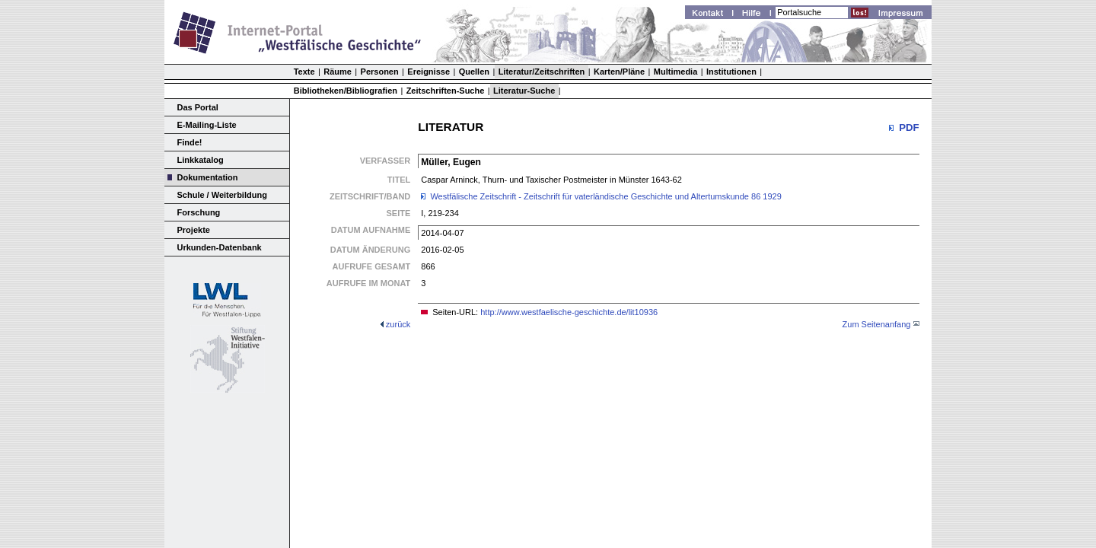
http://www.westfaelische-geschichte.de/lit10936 (569, 312)
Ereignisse (428, 71)
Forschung (199, 212)
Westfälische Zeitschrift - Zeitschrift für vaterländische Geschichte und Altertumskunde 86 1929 (605, 196)
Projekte (193, 229)
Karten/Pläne (619, 71)
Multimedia (675, 71)
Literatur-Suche (524, 90)
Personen (380, 71)
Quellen (474, 71)
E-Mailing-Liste (207, 124)
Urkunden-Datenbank (219, 247)
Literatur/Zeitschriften (542, 71)
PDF (909, 127)
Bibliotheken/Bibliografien (345, 90)
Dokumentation (207, 177)
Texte (304, 71)
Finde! (189, 142)
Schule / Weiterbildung (222, 194)
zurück (398, 324)
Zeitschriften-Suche (445, 90)
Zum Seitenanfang (877, 324)
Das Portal (197, 107)
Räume (337, 71)
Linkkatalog (200, 159)
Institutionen (731, 71)
